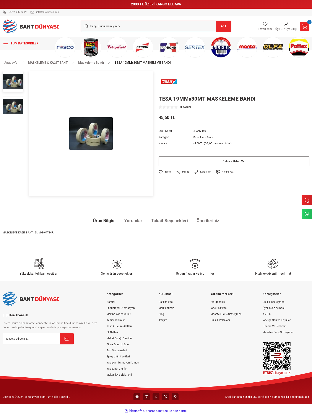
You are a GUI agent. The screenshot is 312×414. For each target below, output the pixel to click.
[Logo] (31, 26)
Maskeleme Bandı (204, 137)
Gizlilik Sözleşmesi (274, 301)
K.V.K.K (267, 314)
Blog (161, 314)
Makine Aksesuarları (119, 314)
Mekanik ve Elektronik (119, 374)
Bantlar (111, 301)
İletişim (163, 320)
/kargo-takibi (218, 301)
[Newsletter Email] (38, 338)
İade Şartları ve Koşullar (277, 320)
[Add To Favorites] (165, 172)
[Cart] (303, 26)
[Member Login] (282, 26)
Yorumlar (133, 220)
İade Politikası (219, 308)
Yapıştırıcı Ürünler (117, 368)
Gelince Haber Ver (234, 161)
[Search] (156, 26)
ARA (221, 26)
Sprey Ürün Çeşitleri (118, 356)
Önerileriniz (208, 220)
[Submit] (67, 338)
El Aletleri (112, 332)
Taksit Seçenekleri (169, 220)
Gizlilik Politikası (220, 320)
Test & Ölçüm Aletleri (119, 326)
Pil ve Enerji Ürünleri (118, 344)
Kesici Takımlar (116, 320)
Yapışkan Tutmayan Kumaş (123, 362)
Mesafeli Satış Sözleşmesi (226, 314)
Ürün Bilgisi (104, 220)
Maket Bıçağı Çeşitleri (120, 338)
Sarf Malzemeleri (117, 350)
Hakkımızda (166, 301)
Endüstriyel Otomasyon (121, 308)
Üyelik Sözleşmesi (273, 308)
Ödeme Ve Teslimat (274, 326)
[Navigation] (26, 43)
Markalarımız (166, 308)
